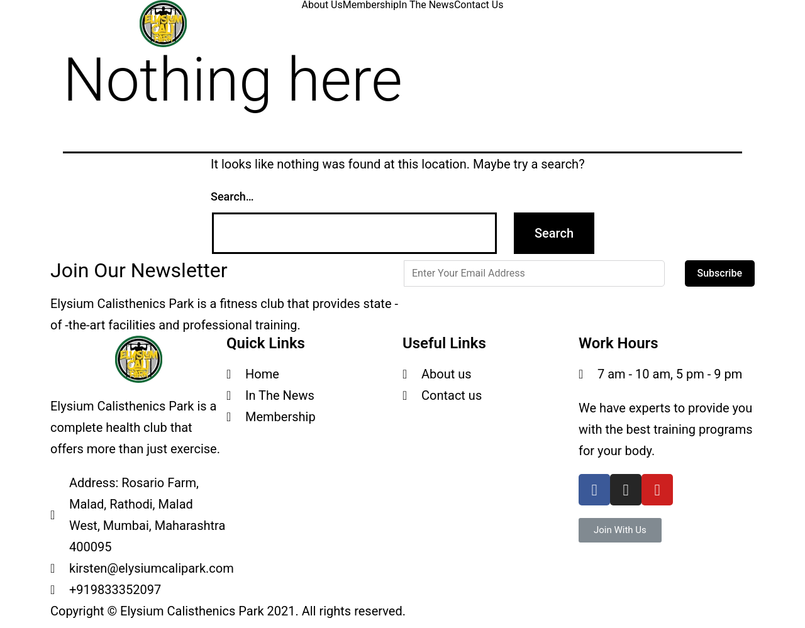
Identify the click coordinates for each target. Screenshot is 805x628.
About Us (322, 5)
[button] (620, 530)
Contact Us (479, 5)
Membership (371, 5)
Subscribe (719, 273)
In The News (426, 5)
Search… (232, 196)
